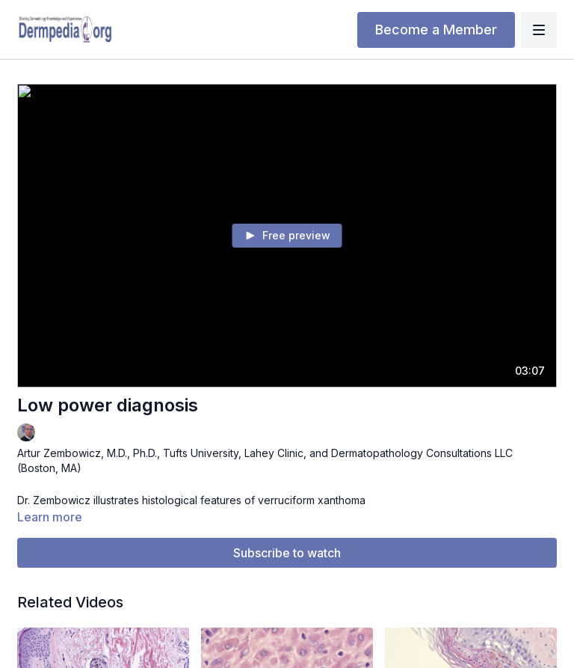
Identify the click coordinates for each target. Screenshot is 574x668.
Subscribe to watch (287, 552)
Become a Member (436, 29)
